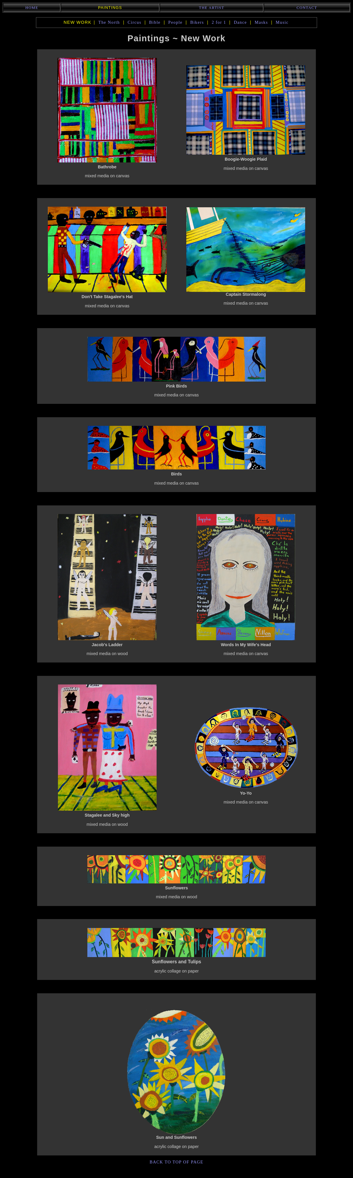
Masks (261, 22)
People (175, 22)
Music (282, 22)
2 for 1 (219, 22)
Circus (134, 22)
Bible (154, 22)
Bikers (197, 22)
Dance (240, 22)
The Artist (211, 7)
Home (31, 7)
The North (109, 22)
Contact (307, 7)
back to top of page (176, 1162)
